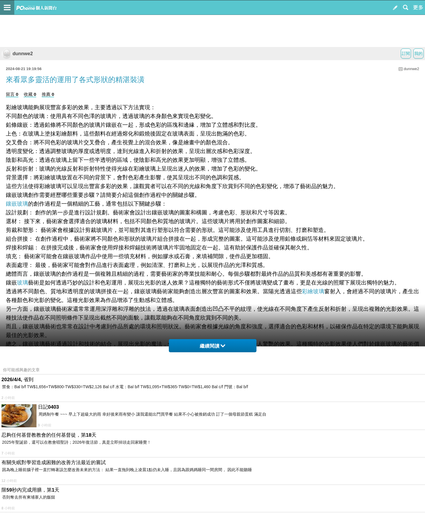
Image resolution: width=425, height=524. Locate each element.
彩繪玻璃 (313, 291)
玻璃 (22, 283)
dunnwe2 (17, 53)
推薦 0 (48, 94)
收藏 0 (30, 94)
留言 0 (12, 94)
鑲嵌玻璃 (17, 204)
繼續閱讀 (212, 346)
